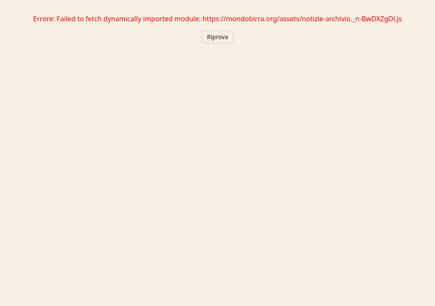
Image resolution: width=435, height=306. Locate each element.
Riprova (217, 37)
